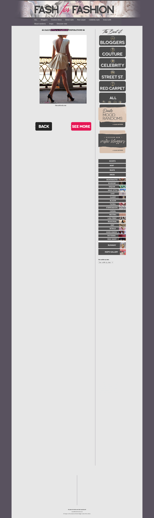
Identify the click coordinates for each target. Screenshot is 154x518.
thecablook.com (60, 105)
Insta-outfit (107, 20)
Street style (69, 20)
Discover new (62, 24)
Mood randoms (40, 24)
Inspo (51, 24)
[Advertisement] (111, 288)
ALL (35, 20)
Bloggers (44, 20)
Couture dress (56, 20)
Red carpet (81, 20)
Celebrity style (94, 20)
